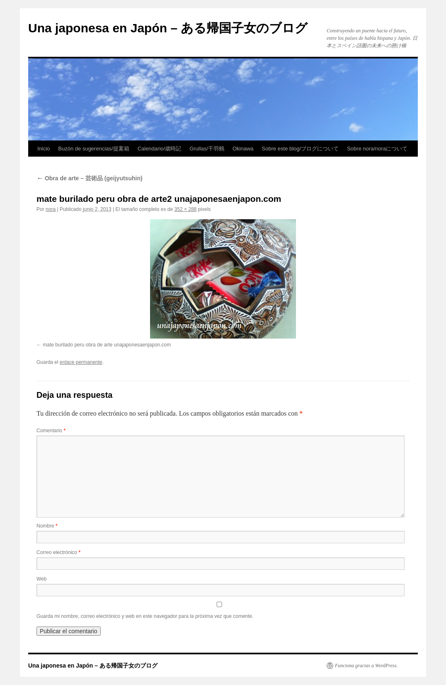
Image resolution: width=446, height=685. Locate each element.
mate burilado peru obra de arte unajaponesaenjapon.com (107, 345)
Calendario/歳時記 (160, 148)
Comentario (50, 430)
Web (41, 579)
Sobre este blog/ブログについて (300, 148)
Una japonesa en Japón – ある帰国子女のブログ (168, 28)
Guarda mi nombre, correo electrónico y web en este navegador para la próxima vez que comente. (145, 616)
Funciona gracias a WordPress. (366, 665)
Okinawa (243, 148)
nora (51, 209)
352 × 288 (186, 209)
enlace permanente (81, 362)
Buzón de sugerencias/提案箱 (93, 148)
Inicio (43, 148)
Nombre (47, 526)
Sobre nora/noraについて (377, 148)
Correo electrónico (58, 552)
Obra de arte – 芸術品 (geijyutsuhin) (89, 178)
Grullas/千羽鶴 (206, 148)
